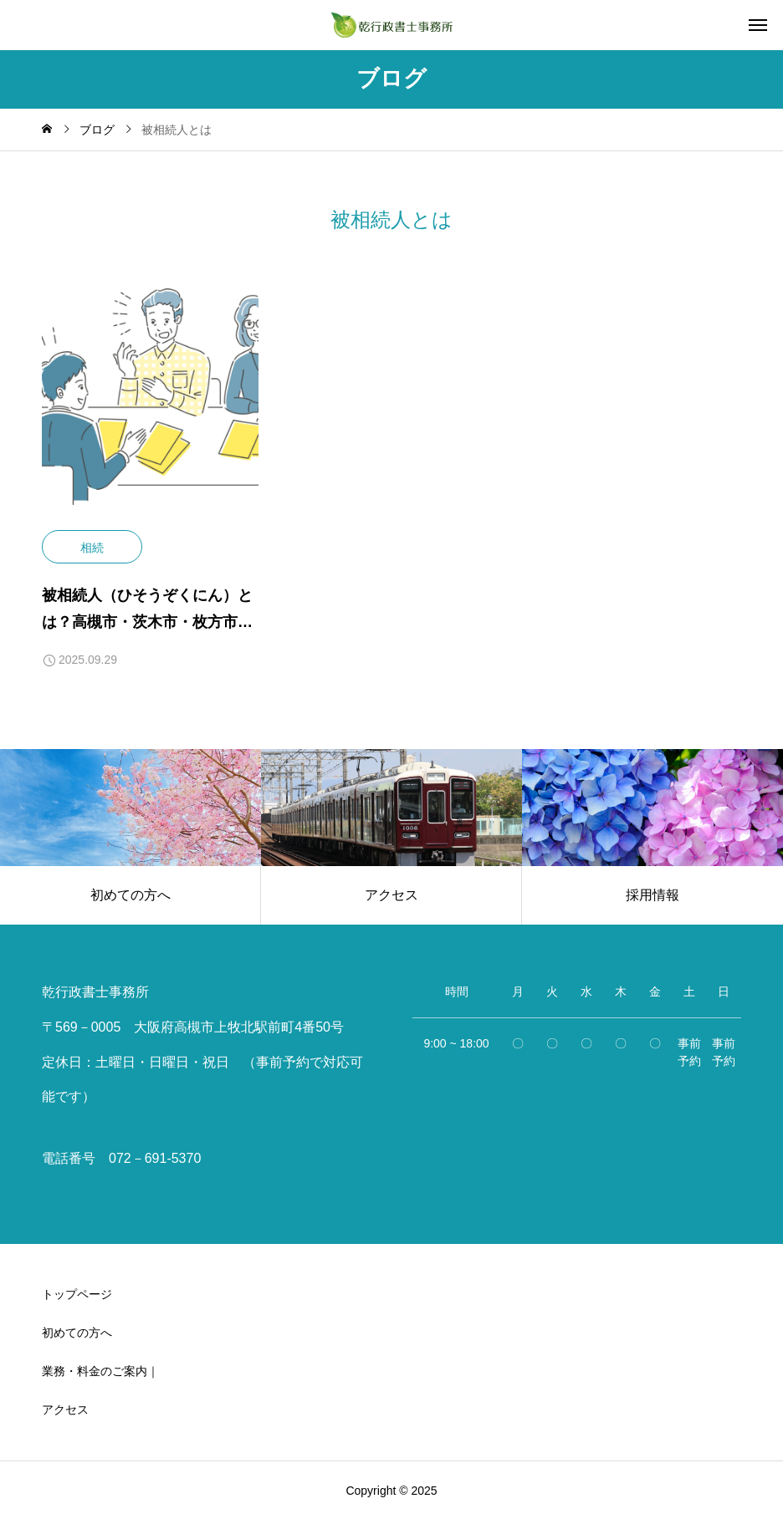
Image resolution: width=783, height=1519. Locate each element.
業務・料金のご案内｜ (100, 1371)
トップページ (77, 1294)
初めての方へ (77, 1332)
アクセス (65, 1409)
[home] (47, 129)
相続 (92, 547)
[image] (150, 409)
